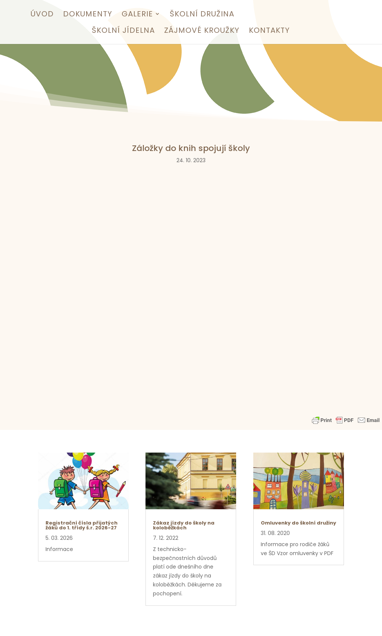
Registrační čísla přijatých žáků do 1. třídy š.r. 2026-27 (82, 525)
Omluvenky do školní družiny (298, 522)
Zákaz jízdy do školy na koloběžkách (184, 525)
